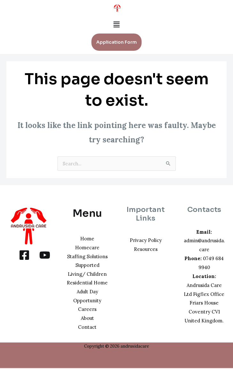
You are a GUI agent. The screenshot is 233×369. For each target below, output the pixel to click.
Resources (146, 249)
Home (87, 239)
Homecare (87, 248)
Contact (87, 328)
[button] (116, 24)
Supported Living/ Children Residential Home (87, 274)
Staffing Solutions (87, 256)
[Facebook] (24, 255)
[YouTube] (44, 255)
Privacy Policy (146, 240)
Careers (87, 310)
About (87, 319)
